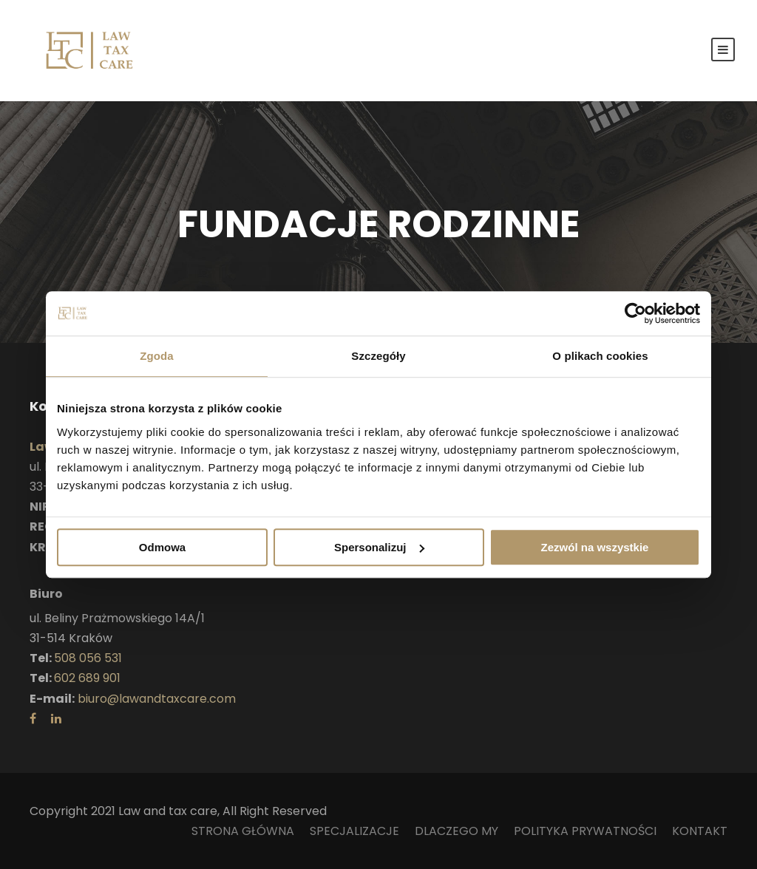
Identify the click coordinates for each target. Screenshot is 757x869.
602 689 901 (87, 677)
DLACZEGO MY (456, 830)
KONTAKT (699, 830)
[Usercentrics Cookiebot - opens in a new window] (635, 313)
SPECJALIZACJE (354, 830)
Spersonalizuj (379, 547)
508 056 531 (88, 658)
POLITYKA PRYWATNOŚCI (585, 830)
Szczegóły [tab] (378, 356)
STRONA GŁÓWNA (242, 830)
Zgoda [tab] (157, 356)
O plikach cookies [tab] (600, 356)
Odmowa (162, 547)
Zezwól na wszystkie (595, 547)
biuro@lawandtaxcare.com (157, 698)
